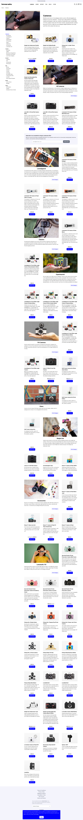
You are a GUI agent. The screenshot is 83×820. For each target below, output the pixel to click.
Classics (7, 38)
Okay (41, 817)
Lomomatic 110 (9, 46)
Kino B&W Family (9, 74)
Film (46, 4)
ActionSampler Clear (48, 465)
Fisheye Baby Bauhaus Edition (69, 652)
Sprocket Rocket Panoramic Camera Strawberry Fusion (31, 590)
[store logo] (7, 4)
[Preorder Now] (32, 636)
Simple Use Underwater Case (31, 711)
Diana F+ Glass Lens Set (30, 525)
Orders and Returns (41, 798)
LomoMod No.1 (46, 682)
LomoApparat (9, 36)
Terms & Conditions (41, 790)
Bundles (7, 83)
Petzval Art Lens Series (10, 54)
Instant (42, 4)
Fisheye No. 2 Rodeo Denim (30, 622)
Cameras (32, 4)
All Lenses (8, 50)
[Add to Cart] (32, 61)
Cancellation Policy (41, 795)
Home (3, 7)
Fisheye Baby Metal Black (30, 682)
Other (54, 4)
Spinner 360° (65, 744)
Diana (7, 42)
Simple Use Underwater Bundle (31, 45)
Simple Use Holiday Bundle (49, 45)
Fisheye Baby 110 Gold (48, 652)
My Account (41, 796)
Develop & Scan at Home (11, 89)
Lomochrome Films (9, 75)
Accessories (8, 45)
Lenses (37, 4)
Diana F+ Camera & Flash (67, 525)
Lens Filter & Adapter (10, 55)
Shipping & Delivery (41, 793)
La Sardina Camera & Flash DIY (31, 744)
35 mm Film (8, 68)
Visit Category (74, 95)
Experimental (8, 39)
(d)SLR (7, 51)
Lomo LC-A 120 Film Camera (30, 465)
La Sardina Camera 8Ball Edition (69, 711)
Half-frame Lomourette (29, 429)
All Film (7, 67)
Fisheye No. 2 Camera (31, 652)
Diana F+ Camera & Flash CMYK (69, 465)
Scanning (8, 72)
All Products (8, 63)
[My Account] (76, 4)
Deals (50, 4)
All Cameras (8, 35)
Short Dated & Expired (10, 78)
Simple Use (8, 43)
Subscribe (66, 141)
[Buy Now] (69, 636)
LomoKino (26, 772)
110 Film (7, 71)
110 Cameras (41, 342)
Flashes (7, 88)
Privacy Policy (41, 791)
